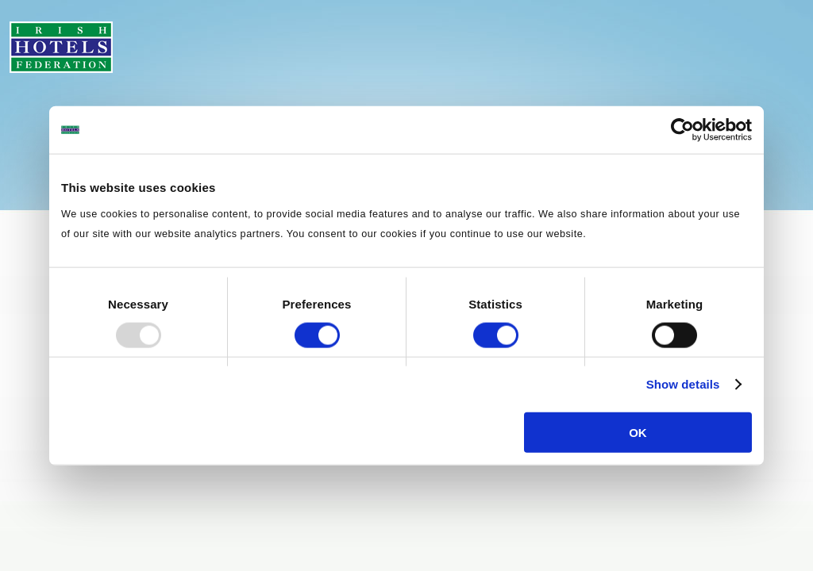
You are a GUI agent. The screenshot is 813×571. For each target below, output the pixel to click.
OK (638, 432)
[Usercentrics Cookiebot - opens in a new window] (682, 130)
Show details (683, 384)
